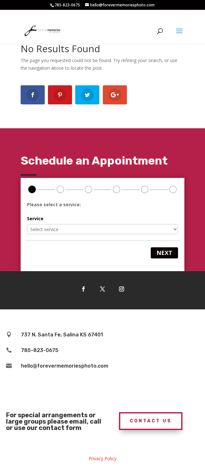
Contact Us (151, 421)
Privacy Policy (102, 458)
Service (35, 218)
